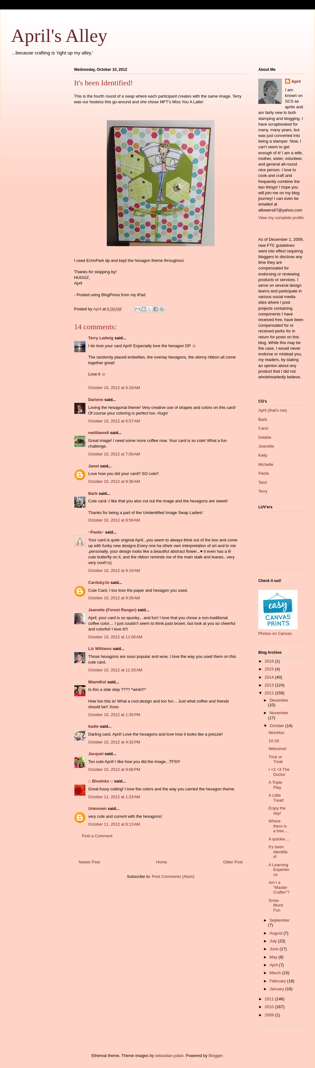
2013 (270, 685)
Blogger (215, 1055)
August (277, 933)
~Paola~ (96, 532)
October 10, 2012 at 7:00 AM (114, 454)
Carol (263, 428)
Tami (262, 482)
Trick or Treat (275, 759)
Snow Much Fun (275, 905)
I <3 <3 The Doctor (278, 772)
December (279, 700)
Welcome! (277, 748)
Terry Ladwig (100, 338)
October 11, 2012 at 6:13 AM (114, 824)
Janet (93, 466)
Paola (263, 473)
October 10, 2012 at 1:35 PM (114, 714)
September (280, 920)
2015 (270, 669)
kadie (93, 726)
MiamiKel (97, 682)
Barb (93, 493)
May (274, 957)
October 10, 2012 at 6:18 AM (114, 387)
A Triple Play (275, 785)
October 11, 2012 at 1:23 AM (114, 796)
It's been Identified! (278, 852)
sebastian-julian (169, 1055)
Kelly (262, 455)
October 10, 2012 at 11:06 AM (115, 637)
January (277, 988)
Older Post (233, 862)
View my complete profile (281, 217)
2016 (270, 661)
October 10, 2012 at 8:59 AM (114, 520)
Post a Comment (97, 835)
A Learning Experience (278, 869)
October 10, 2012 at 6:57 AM (114, 421)
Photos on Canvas (275, 633)
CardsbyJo (98, 582)
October (277, 725)
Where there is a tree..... (278, 826)
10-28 (273, 740)
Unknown (97, 808)
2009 (270, 1015)
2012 (270, 693)
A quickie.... (278, 839)
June (275, 949)
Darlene (95, 399)
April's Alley (59, 35)
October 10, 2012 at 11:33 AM (115, 670)
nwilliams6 (98, 432)
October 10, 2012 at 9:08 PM (114, 769)
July (274, 941)
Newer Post (89, 862)
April (296, 81)
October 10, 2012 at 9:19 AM (114, 570)
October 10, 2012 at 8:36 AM (114, 481)
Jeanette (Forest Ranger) (113, 609)
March (276, 972)
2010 (270, 1006)
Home (161, 862)
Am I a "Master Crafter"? (278, 887)
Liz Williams (100, 648)
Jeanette (266, 446)
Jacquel (95, 753)
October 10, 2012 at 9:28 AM (114, 598)
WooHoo (276, 732)
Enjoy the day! (276, 811)
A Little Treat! (276, 798)
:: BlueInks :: (100, 781)
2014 (270, 677)
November (279, 712)
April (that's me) (272, 410)
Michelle (265, 464)
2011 (270, 999)
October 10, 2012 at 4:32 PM (114, 742)
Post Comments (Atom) (173, 876)
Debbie (264, 437)
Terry (262, 491)
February (278, 981)
